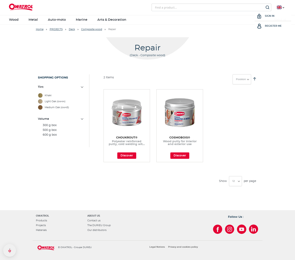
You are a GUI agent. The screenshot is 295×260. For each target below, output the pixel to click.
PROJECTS (56, 29)
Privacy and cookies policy (183, 247)
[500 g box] (61, 130)
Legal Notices (157, 247)
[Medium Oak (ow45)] (61, 107)
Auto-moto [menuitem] (57, 19)
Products (41, 220)
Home (39, 29)
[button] (9, 250)
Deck (72, 29)
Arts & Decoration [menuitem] (111, 19)
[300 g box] (61, 125)
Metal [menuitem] (33, 19)
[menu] (147, 19)
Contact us (94, 220)
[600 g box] (61, 134)
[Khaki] (61, 95)
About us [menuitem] (280, 19)
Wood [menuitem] (14, 19)
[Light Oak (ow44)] (61, 101)
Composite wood (91, 29)
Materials (41, 230)
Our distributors (97, 230)
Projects (41, 225)
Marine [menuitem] (81, 19)
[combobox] (211, 7)
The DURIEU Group (99, 225)
